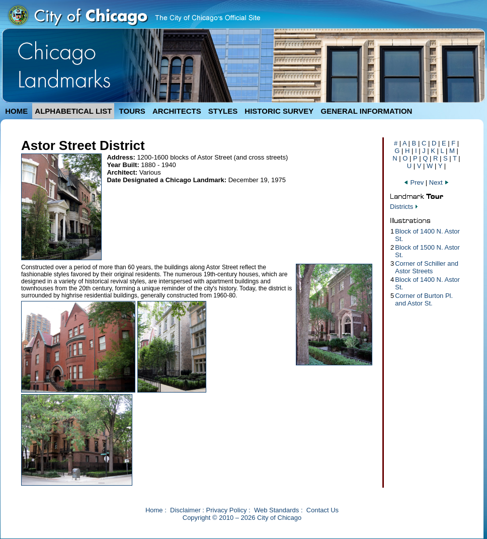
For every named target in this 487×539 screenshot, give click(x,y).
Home (154, 510)
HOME (16, 111)
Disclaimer (185, 510)
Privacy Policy (226, 510)
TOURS (132, 111)
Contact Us (322, 510)
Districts (401, 206)
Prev (414, 182)
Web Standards (276, 510)
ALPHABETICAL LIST (73, 111)
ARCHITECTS (176, 111)
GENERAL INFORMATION (367, 111)
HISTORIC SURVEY (279, 111)
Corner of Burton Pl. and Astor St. (424, 299)
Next (439, 182)
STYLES (222, 111)
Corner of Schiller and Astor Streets (426, 267)
